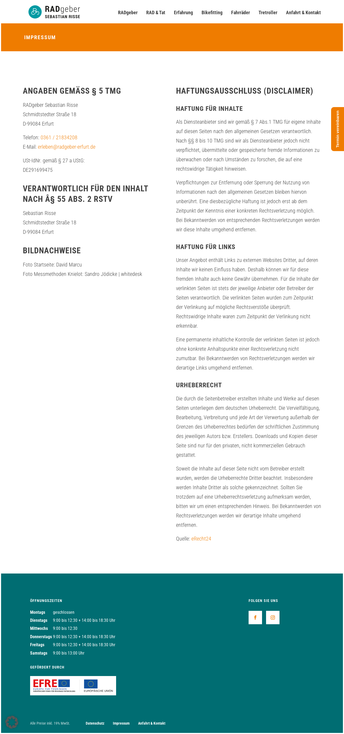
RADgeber (128, 12)
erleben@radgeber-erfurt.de (66, 147)
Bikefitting (212, 12)
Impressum (121, 723)
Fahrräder (240, 12)
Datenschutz (95, 723)
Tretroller (268, 12)
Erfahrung (183, 12)
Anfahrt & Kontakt (303, 12)
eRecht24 (201, 538)
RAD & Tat (155, 12)
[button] (12, 722)
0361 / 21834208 (59, 137)
